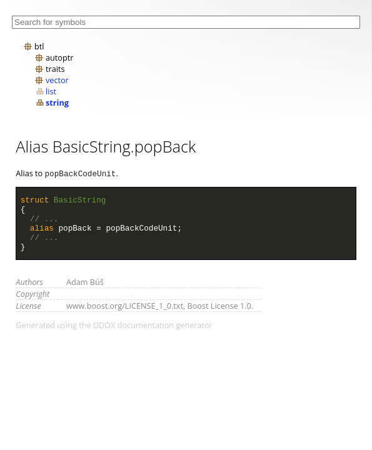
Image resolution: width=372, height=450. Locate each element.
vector (57, 80)
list (51, 91)
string (57, 102)
